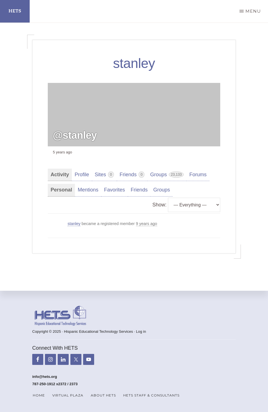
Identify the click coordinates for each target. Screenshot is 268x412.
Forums (198, 174)
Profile (82, 174)
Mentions (88, 190)
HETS (14, 11)
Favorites (114, 190)
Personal (61, 190)
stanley (74, 223)
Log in (141, 331)
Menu (253, 11)
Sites (104, 174)
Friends (132, 174)
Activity (60, 174)
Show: (159, 205)
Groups (167, 174)
